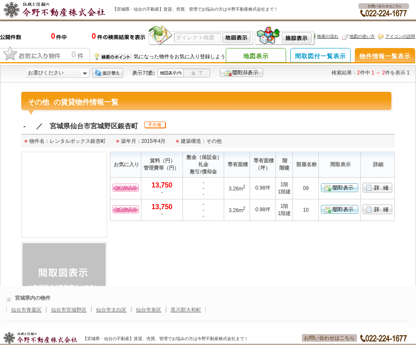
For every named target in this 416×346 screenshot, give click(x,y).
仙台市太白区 (111, 310)
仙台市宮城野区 (69, 310)
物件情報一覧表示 (385, 56)
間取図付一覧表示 (320, 56)
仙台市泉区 (148, 310)
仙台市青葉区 (26, 310)
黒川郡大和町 (186, 310)
